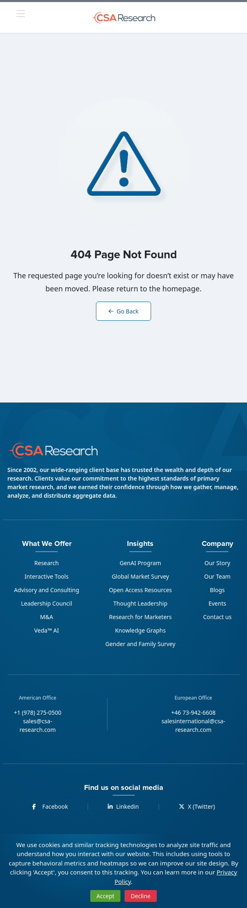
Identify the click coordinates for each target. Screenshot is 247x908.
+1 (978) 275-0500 (37, 712)
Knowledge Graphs (140, 630)
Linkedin (123, 806)
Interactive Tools (46, 576)
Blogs (217, 590)
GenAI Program (140, 563)
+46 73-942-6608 (193, 712)
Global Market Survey (140, 576)
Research (46, 563)
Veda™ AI (46, 630)
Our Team (217, 576)
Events (217, 603)
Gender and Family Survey (140, 644)
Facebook (50, 806)
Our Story (217, 563)
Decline (141, 896)
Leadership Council (46, 603)
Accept (105, 896)
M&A (46, 617)
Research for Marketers (140, 617)
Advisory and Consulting (46, 590)
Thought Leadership (140, 603)
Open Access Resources (140, 590)
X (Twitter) (197, 806)
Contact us (217, 617)
